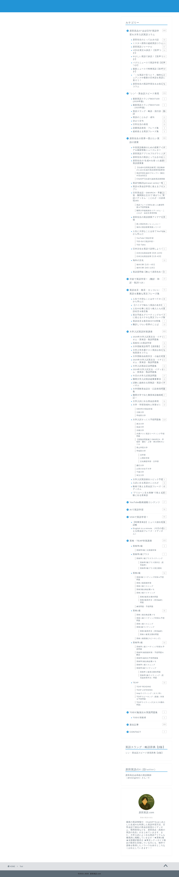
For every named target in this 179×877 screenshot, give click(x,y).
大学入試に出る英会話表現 (149, 401)
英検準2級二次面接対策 (146, 550)
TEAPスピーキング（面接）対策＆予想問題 (150, 698)
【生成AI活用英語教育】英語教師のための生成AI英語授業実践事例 (150, 168)
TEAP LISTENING (144, 690)
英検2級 (149, 573)
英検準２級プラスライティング (149, 558)
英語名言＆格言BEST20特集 (149, 321)
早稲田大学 (141, 415)
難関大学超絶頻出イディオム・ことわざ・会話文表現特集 (150, 212)
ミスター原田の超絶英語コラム (149, 43)
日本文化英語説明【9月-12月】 (149, 253)
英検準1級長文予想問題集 (147, 658)
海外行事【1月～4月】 (145, 265)
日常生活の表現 (149, 124)
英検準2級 (149, 546)
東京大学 (140, 424)
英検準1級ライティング (146, 668)
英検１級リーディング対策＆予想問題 (150, 619)
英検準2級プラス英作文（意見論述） (152, 563)
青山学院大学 (142, 448)
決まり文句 (149, 121)
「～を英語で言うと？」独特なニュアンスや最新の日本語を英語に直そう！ (149, 77)
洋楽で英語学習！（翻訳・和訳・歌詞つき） (148, 280)
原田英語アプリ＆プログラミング (149, 153)
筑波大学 (140, 427)
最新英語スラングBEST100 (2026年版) (149, 99)
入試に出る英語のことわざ (149, 482)
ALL (16, 39)
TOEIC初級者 (149, 717)
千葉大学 (140, 472)
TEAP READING (143, 687)
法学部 (143, 455)
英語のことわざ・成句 (149, 117)
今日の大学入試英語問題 (149, 375)
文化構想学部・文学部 (149, 461)
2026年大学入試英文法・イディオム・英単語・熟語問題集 (149, 337)
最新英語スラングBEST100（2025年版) (149, 106)
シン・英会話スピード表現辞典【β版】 (144, 753)
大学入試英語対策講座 (148, 331)
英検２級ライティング (145, 593)
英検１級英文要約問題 (149, 634)
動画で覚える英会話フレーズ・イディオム (149, 487)
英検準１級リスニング (145, 665)
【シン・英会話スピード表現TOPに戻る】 (89, 143)
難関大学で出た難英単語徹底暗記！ (149, 396)
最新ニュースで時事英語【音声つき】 (149, 70)
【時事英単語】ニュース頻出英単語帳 (149, 523)
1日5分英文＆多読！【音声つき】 (149, 51)
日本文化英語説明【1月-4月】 (149, 256)
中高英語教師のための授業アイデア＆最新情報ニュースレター (149, 148)
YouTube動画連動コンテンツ (148, 502)
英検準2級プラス (149, 554)
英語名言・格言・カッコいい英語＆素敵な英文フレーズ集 (148, 291)
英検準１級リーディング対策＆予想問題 (150, 648)
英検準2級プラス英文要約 (151, 568)
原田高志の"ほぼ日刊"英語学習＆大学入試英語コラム (148, 32)
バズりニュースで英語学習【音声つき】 (149, 63)
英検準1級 (149, 642)
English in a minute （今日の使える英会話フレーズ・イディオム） (149, 531)
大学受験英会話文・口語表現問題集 (149, 389)
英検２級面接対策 (143, 583)
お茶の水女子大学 (143, 469)
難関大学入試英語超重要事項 (149, 379)
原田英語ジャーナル (149, 46)
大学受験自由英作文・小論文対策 (149, 356)
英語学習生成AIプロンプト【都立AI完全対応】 (150, 174)
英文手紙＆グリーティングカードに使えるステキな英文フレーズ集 (149, 315)
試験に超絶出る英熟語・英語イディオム (149, 383)
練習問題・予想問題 (144, 606)
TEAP (149, 682)
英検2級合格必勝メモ (145, 589)
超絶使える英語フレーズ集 (149, 131)
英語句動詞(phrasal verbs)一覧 (149, 183)
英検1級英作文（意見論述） (152, 631)
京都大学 (140, 430)
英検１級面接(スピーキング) (148, 638)
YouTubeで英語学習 (145, 238)
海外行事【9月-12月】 (145, 268)
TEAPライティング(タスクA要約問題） (150, 703)
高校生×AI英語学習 (149, 343)
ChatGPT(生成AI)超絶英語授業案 (150, 179)
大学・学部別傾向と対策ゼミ (149, 404)
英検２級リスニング (144, 586)
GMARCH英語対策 (144, 409)
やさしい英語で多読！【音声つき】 (149, 57)
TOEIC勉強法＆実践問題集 (148, 712)
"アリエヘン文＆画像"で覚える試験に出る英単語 (149, 493)
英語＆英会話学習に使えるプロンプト (149, 187)
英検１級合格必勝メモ (145, 615)
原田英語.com (89, 6)
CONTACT (148, 731)
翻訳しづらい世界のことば (149, 324)
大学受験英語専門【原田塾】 (149, 346)
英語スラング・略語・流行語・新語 (149, 112)
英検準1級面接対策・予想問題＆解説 (150, 653)
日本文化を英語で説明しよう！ (149, 248)
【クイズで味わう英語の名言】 (149, 305)
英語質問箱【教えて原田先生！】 (149, 272)
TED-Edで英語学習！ (145, 241)
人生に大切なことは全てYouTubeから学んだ (149, 232)
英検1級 (149, 610)
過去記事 (148, 724)
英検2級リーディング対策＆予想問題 (150, 578)
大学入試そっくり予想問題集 (149, 419)
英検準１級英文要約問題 (150, 672)
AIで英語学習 (148, 509)
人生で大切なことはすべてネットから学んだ (149, 300)
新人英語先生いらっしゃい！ (148, 224)
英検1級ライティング (145, 627)
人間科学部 (144, 458)
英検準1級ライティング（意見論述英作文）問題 (152, 676)
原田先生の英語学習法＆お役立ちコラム (149, 85)
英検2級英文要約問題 (149, 597)
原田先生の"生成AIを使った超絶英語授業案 (149, 161)
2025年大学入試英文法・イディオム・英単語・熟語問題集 (149, 360)
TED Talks (141, 245)
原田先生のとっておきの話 (149, 39)
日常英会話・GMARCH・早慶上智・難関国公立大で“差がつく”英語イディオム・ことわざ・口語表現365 (149, 196)
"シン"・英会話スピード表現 (148, 93)
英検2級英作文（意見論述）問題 (152, 601)
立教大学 (140, 412)
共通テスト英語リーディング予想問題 (150, 435)
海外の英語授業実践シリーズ (148, 227)
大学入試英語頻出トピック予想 (149, 479)
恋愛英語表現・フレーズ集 (149, 128)
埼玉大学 (140, 475)
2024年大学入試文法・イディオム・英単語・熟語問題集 (149, 370)
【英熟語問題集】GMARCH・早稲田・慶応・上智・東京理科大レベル (150, 441)
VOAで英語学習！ (148, 516)
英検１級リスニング (144, 624)
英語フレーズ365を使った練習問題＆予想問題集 (150, 206)
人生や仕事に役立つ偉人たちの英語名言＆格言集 (149, 309)
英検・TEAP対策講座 (148, 540)
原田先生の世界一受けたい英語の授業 (148, 140)
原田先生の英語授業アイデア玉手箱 (149, 218)
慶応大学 (140, 465)
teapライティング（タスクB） (149, 693)
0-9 (25, 39)
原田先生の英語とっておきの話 (149, 157)
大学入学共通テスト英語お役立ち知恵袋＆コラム (149, 351)
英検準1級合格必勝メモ (146, 661)
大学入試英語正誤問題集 (149, 366)
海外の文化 (149, 260)
